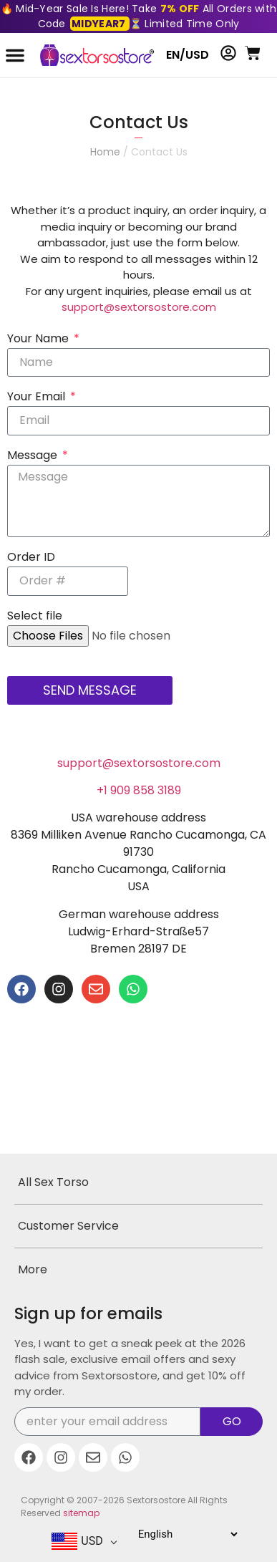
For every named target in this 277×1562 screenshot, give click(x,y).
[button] (15, 55)
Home (105, 152)
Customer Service (68, 1226)
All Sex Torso (53, 1182)
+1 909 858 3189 (139, 790)
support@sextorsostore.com (139, 306)
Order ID (31, 558)
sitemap (81, 1513)
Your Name (39, 340)
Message (33, 456)
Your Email (37, 398)
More (32, 1269)
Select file (34, 617)
